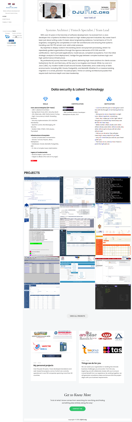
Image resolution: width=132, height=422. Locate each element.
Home (5, 16)
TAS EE (14, 31)
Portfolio (6, 19)
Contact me (77, 409)
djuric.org (83, 419)
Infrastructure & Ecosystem (40, 135)
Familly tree (7, 22)
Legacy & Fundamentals (39, 152)
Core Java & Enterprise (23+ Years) (43, 108)
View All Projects (77, 316)
